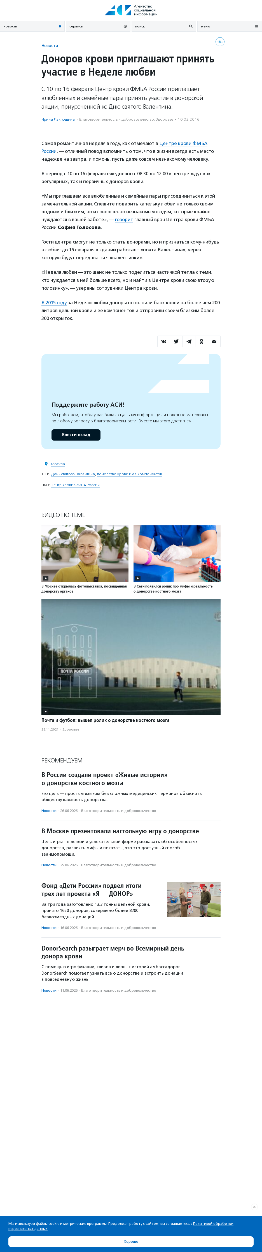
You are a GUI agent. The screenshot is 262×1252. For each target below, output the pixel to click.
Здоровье (164, 119)
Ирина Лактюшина (58, 119)
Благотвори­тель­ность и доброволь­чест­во (116, 119)
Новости (49, 45)
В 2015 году (54, 302)
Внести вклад (76, 434)
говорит (124, 219)
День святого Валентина (73, 474)
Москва (58, 464)
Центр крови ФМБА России (75, 485)
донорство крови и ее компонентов (129, 474)
